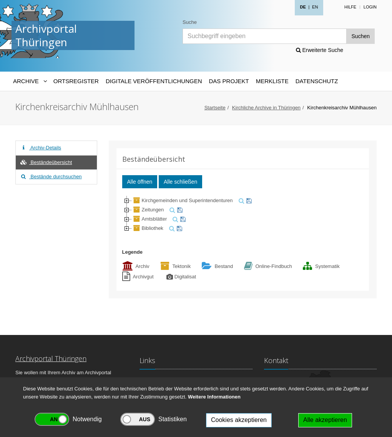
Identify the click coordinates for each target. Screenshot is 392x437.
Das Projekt (229, 81)
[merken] (248, 200)
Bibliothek (147, 228)
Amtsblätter (149, 219)
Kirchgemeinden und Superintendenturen (182, 200)
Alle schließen (180, 182)
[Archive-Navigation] (30, 81)
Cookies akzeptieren (239, 420)
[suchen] (240, 200)
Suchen (361, 36)
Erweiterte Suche (320, 50)
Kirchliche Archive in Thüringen (266, 108)
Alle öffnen (140, 182)
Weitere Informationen (214, 397)
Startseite (215, 108)
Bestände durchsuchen (51, 176)
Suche (190, 22)
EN (315, 7)
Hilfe (350, 7)
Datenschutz (317, 81)
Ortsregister (76, 81)
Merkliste (272, 81)
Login (370, 7)
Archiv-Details (40, 148)
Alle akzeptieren (325, 420)
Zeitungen (148, 210)
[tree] (243, 214)
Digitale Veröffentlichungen (154, 81)
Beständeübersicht (46, 162)
